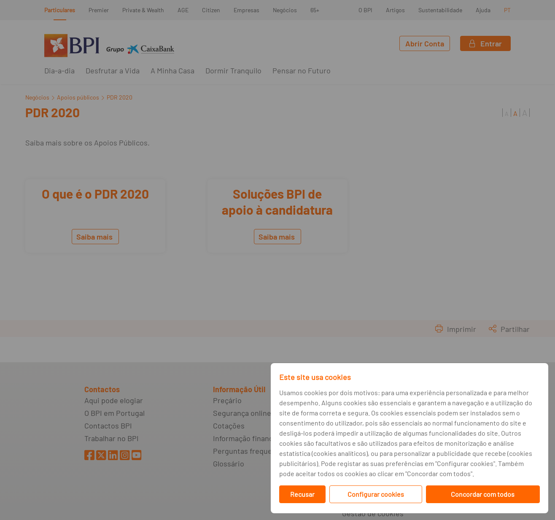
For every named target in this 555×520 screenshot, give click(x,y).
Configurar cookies (376, 494)
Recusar (302, 494)
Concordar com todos (483, 494)
